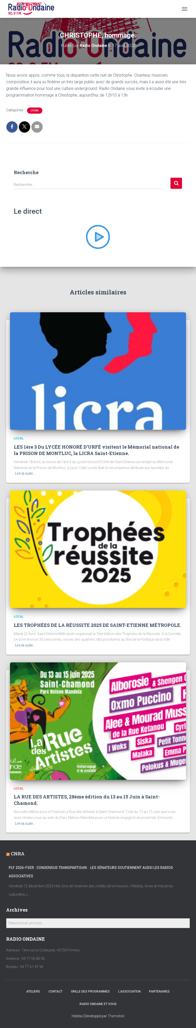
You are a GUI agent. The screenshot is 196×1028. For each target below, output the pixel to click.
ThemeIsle (116, 1016)
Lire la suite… (25, 473)
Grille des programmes (90, 991)
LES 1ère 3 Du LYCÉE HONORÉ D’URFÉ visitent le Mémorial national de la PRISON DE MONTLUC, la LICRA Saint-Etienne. (96, 450)
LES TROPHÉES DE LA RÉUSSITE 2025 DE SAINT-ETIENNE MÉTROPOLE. (97, 625)
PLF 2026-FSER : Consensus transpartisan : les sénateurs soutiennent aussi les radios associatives (91, 872)
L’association (129, 991)
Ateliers (33, 991)
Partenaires (159, 991)
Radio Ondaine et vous (98, 1004)
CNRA (17, 854)
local (35, 110)
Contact (55, 991)
